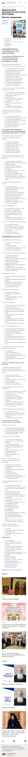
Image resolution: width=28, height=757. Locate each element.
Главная (4, 6)
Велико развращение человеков (12, 684)
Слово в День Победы (8, 707)
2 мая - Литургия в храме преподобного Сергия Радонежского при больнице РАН (13, 654)
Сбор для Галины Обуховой (10, 599)
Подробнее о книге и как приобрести (5, 22)
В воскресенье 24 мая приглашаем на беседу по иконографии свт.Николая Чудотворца (14, 626)
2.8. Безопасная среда (10, 406)
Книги (8, 6)
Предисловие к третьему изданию (14, 41)
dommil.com (9, 750)
